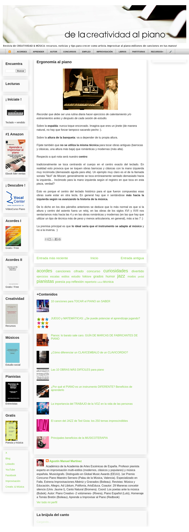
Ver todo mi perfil (47, 502)
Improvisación (12, 481)
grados (98, 276)
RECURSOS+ (157, 52)
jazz (121, 275)
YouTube (10, 469)
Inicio (94, 258)
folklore (86, 276)
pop (68, 281)
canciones (63, 271)
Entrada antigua (132, 258)
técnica (108, 281)
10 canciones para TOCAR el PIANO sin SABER (80, 301)
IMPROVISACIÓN (105, 52)
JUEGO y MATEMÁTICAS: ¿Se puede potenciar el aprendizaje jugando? (95, 318)
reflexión (77, 281)
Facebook (10, 475)
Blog (7, 458)
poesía (60, 281)
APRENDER (38, 52)
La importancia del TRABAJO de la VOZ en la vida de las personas (92, 403)
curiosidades (115, 270)
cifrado (79, 271)
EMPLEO (86, 52)
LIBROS (122, 52)
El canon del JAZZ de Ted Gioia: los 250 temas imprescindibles (89, 420)
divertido (137, 271)
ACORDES (22, 52)
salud (100, 282)
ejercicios (42, 276)
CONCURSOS (69, 52)
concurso (93, 271)
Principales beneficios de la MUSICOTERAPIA (79, 437)
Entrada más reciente (52, 258)
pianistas (45, 281)
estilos (65, 276)
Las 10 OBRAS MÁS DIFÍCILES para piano (77, 369)
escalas (54, 276)
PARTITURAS (138, 52)
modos (132, 276)
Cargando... (44, 521)
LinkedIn (10, 464)
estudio (75, 276)
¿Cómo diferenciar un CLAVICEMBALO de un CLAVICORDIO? (89, 352)
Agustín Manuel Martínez (65, 461)
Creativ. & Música (14, 486)
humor (110, 276)
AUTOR (53, 52)
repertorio (90, 281)
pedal (141, 276)
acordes (44, 270)
